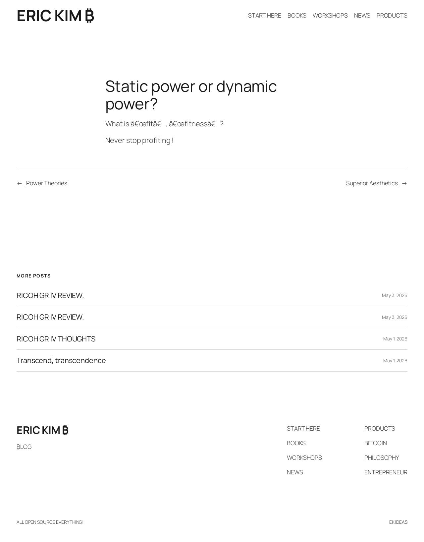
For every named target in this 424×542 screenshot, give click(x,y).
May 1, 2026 (395, 338)
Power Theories (46, 183)
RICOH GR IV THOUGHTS (56, 339)
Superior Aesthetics (372, 183)
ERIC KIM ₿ (55, 15)
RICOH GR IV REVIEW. (50, 295)
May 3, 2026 (394, 295)
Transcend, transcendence (61, 360)
